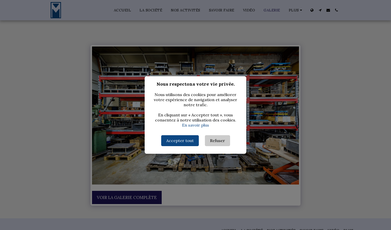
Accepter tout (180, 140)
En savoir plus (195, 125)
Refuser (217, 140)
